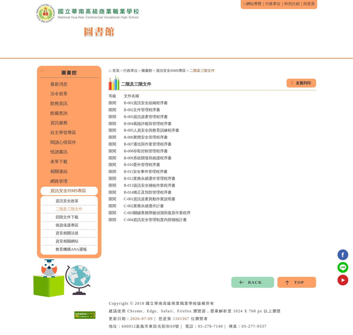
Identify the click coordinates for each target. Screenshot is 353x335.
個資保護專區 (67, 225)
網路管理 (58, 181)
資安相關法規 (67, 233)
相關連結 (58, 171)
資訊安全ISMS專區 (68, 190)
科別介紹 (292, 4)
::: (244, 4)
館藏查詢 (58, 113)
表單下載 (58, 161)
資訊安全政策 (67, 201)
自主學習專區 (63, 132)
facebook (342, 254)
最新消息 (58, 84)
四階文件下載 (67, 217)
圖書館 (146, 70)
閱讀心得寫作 (63, 142)
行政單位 (272, 4)
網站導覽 (253, 4)
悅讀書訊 (58, 151)
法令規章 (58, 93)
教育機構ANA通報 (71, 249)
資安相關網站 (67, 241)
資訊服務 (58, 122)
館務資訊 (58, 103)
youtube (342, 280)
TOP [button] (299, 282)
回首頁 (309, 4)
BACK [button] (255, 282)
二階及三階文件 (69, 209)
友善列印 (303, 83)
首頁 (115, 70)
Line (342, 267)
